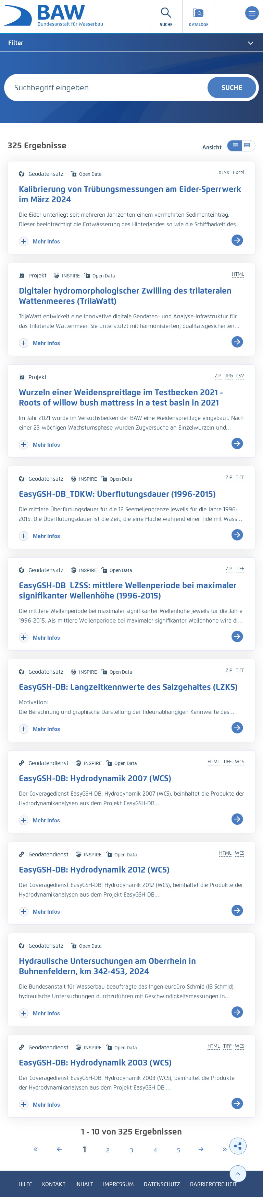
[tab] (131, 43)
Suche (232, 87)
